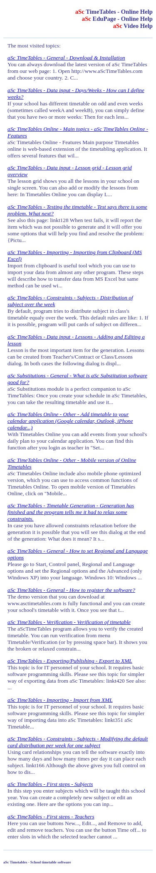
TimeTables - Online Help (114, 11)
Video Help (133, 25)
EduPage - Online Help (117, 18)
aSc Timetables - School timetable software (37, 862)
